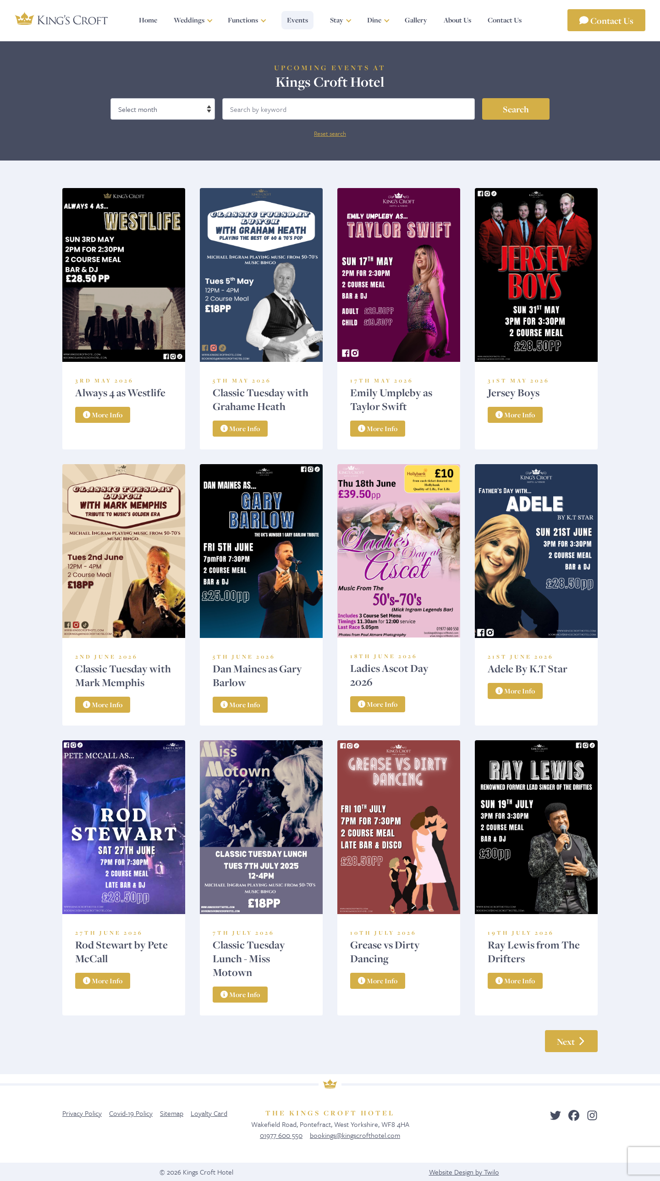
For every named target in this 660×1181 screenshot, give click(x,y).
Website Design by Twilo (464, 1172)
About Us (457, 20)
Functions (243, 20)
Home (148, 20)
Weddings (188, 20)
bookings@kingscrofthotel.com (355, 1135)
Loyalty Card (209, 1113)
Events (297, 20)
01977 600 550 (281, 1135)
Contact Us (606, 20)
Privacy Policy (82, 1113)
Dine (374, 20)
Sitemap (171, 1113)
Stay (336, 20)
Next (571, 1041)
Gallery (416, 20)
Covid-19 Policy (131, 1113)
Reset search (330, 133)
